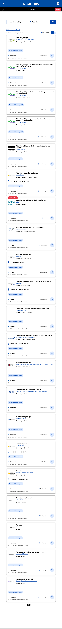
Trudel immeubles (21, 527)
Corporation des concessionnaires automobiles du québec (31, 391)
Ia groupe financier (21, 229)
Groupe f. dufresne (21, 418)
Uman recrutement (21, 68)
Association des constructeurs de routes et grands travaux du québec (35, 364)
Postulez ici (12, 56)
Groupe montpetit (21, 310)
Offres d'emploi (30, 9)
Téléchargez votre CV (13, 30)
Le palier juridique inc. (22, 554)
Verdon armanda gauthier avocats (25, 39)
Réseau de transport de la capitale (25, 337)
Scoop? (58, 9)
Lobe (17, 202)
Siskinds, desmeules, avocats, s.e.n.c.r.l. (26, 581)
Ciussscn (18, 256)
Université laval (20, 175)
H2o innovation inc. (21, 500)
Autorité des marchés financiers (24, 473)
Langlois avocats (20, 149)
